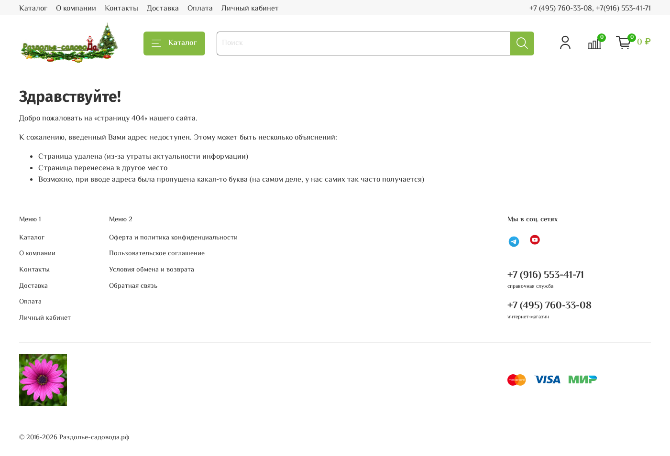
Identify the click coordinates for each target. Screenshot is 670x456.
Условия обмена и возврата (151, 270)
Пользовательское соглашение (157, 254)
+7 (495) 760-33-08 (549, 306)
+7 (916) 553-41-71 (545, 275)
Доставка (163, 9)
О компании (76, 9)
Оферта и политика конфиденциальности (173, 238)
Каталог (33, 9)
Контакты (121, 9)
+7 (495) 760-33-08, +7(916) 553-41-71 (590, 9)
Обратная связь (133, 286)
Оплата (200, 9)
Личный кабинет (250, 9)
